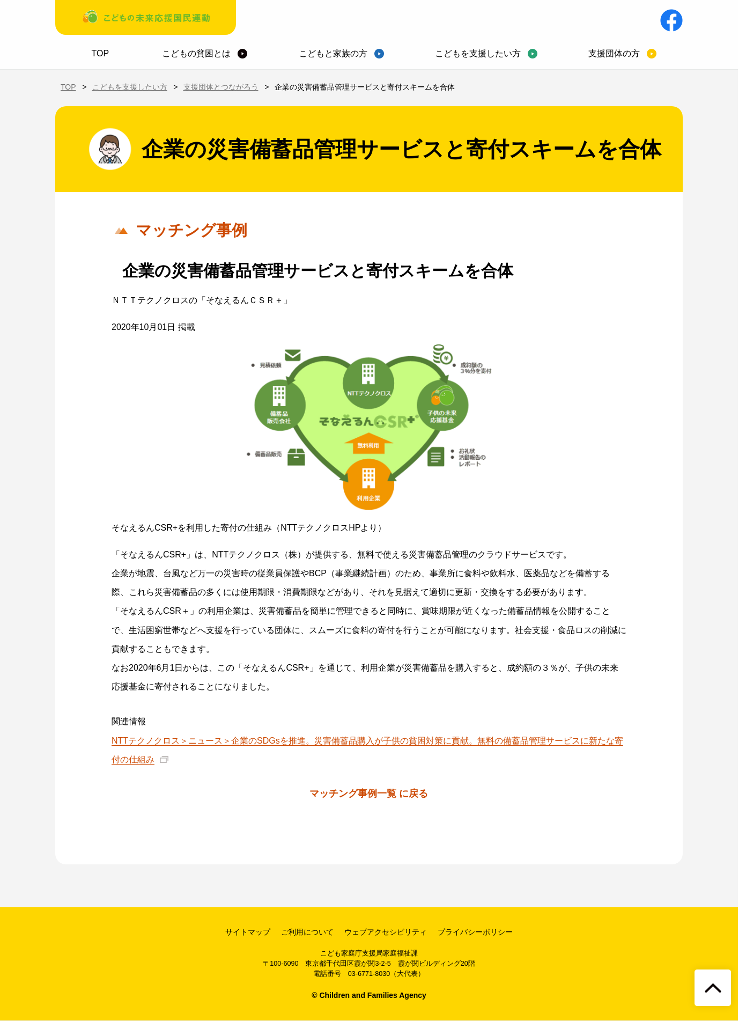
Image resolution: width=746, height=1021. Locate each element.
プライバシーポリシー (475, 932)
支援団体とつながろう (220, 87)
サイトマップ (247, 932)
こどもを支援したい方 (478, 53)
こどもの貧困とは (196, 53)
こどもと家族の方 (333, 53)
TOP (100, 53)
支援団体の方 (614, 53)
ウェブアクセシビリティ (385, 932)
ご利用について (307, 932)
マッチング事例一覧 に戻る (368, 793)
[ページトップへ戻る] (713, 987)
